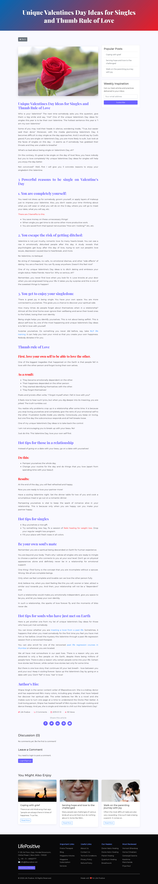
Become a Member (26, 868)
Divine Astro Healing (109, 852)
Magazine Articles (67, 856)
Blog (62, 852)
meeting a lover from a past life (67, 630)
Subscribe (120, 102)
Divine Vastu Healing (109, 848)
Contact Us (85, 852)
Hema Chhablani (129, 852)
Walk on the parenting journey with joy (119, 70)
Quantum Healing (109, 859)
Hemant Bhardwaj (130, 848)
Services (63, 866)
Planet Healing (107, 856)
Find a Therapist (66, 848)
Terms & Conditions (89, 856)
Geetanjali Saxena (129, 856)
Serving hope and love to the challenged (119, 61)
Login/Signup (25, 761)
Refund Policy (86, 863)
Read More (25, 820)
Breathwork (106, 863)
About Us (85, 848)
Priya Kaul (126, 866)
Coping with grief (113, 55)
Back (23, 39)
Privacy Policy (86, 859)
